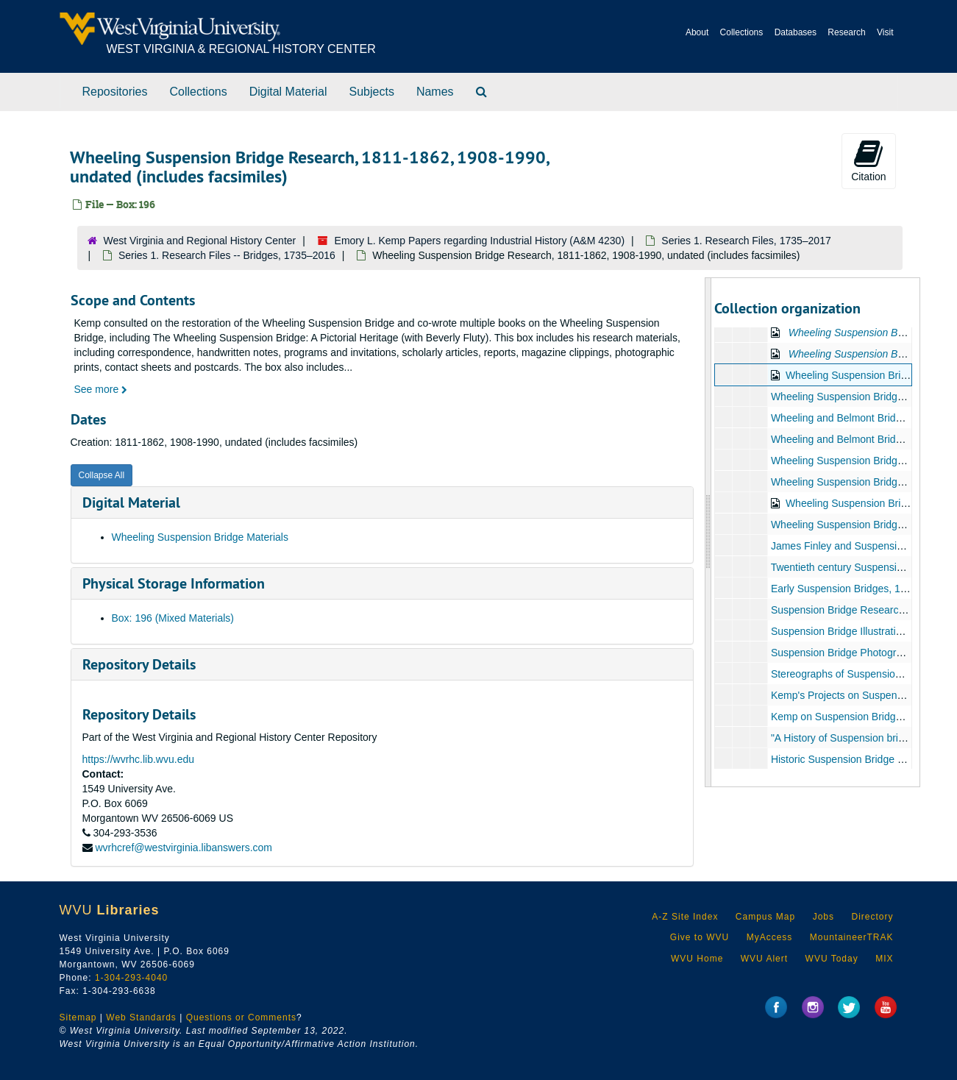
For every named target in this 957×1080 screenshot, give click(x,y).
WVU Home (697, 958)
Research (846, 32)
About (697, 32)
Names (435, 91)
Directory (872, 917)
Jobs (823, 917)
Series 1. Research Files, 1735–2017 (745, 240)
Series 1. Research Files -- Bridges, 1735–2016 (226, 255)
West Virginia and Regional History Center (200, 240)
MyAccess (770, 937)
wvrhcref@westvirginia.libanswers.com (183, 847)
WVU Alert (764, 958)
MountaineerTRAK (852, 937)
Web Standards (141, 1017)
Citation (868, 160)
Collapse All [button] (102, 475)
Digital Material (288, 91)
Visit (885, 32)
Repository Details (139, 664)
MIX (884, 958)
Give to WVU (699, 937)
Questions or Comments (241, 1017)
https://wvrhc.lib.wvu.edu (138, 759)
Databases (796, 32)
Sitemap (78, 1017)
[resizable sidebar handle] (708, 532)
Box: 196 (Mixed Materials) (173, 618)
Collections (742, 32)
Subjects (371, 91)
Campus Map (765, 917)
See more (101, 389)
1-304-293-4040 (131, 978)
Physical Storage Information (173, 583)
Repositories (115, 91)
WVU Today (831, 958)
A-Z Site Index (685, 917)
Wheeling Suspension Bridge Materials (200, 537)
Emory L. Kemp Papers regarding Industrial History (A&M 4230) (480, 240)
